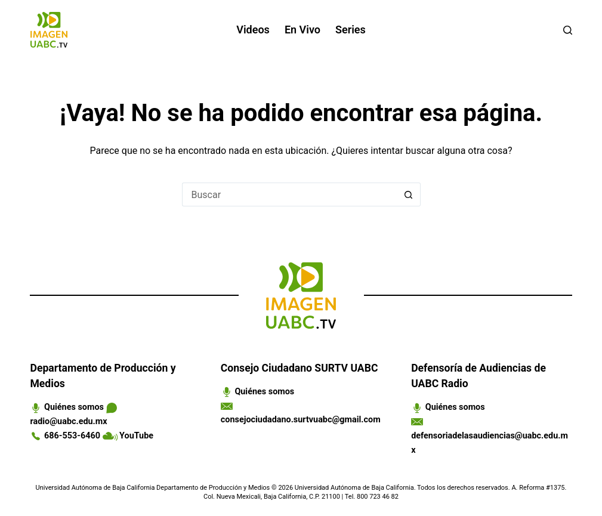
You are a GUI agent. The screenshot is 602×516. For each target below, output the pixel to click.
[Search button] (409, 194)
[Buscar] (567, 30)
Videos (253, 29)
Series (350, 29)
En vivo (302, 29)
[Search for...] (289, 194)
